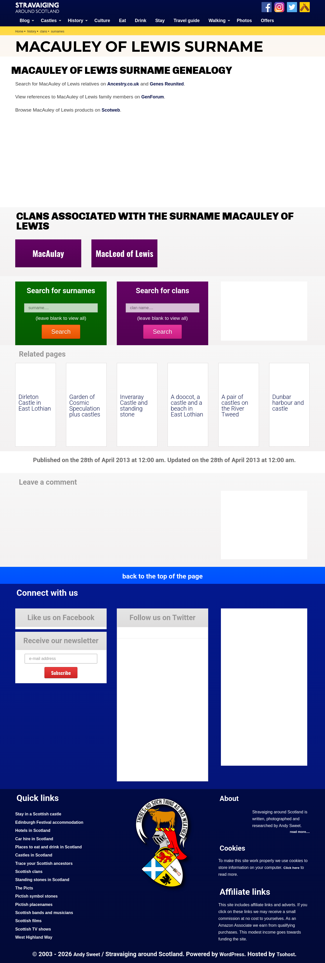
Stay (160, 20)
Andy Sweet (84, 954)
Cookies (234, 847)
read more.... (299, 831)
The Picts (25, 887)
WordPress (232, 954)
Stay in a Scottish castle (40, 813)
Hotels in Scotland (34, 829)
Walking (217, 20)
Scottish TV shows (34, 928)
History (75, 20)
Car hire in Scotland (36, 838)
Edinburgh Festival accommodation (52, 821)
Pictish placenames (35, 903)
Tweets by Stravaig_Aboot (140, 630)
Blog (25, 20)
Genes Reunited (171, 83)
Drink (140, 20)
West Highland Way (35, 936)
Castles (49, 20)
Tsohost (288, 954)
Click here (292, 867)
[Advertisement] (261, 524)
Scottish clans (30, 870)
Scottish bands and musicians (46, 912)
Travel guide (187, 20)
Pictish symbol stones (38, 895)
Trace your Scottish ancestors (46, 862)
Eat (122, 20)
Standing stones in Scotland (44, 879)
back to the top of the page (162, 575)
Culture (102, 20)
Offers (267, 20)
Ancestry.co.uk (124, 83)
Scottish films (29, 920)
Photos (244, 20)
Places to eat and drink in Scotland (51, 846)
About (230, 797)
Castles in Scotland (35, 854)
